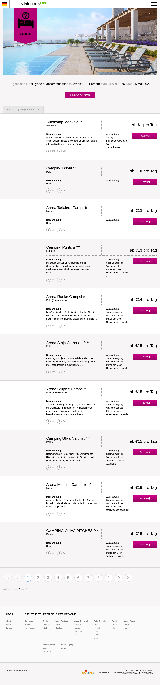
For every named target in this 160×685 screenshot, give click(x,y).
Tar (114, 628)
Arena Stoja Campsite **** (68, 343)
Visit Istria (30, 4)
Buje (76, 635)
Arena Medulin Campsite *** (69, 484)
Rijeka (64, 648)
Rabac (127, 624)
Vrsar (58, 624)
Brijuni (97, 631)
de (4, 4)
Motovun (47, 652)
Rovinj (46, 624)
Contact (9, 624)
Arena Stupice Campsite (66, 389)
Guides (27, 624)
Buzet (46, 648)
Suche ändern (80, 95)
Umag (77, 628)
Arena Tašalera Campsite (67, 208)
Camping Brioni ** (61, 168)
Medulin (98, 628)
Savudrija (78, 631)
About (8, 621)
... (107, 150)
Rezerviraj (145, 136)
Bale (46, 628)
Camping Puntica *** (63, 247)
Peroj (97, 635)
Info (53, 151)
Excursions (29, 621)
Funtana (59, 628)
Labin (127, 628)
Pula (96, 624)
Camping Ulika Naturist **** (68, 438)
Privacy (9, 628)
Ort (64, 151)
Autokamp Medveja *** (65, 122)
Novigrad (78, 624)
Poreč (115, 624)
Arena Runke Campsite (65, 297)
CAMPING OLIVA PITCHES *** (72, 531)
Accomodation (30, 628)
